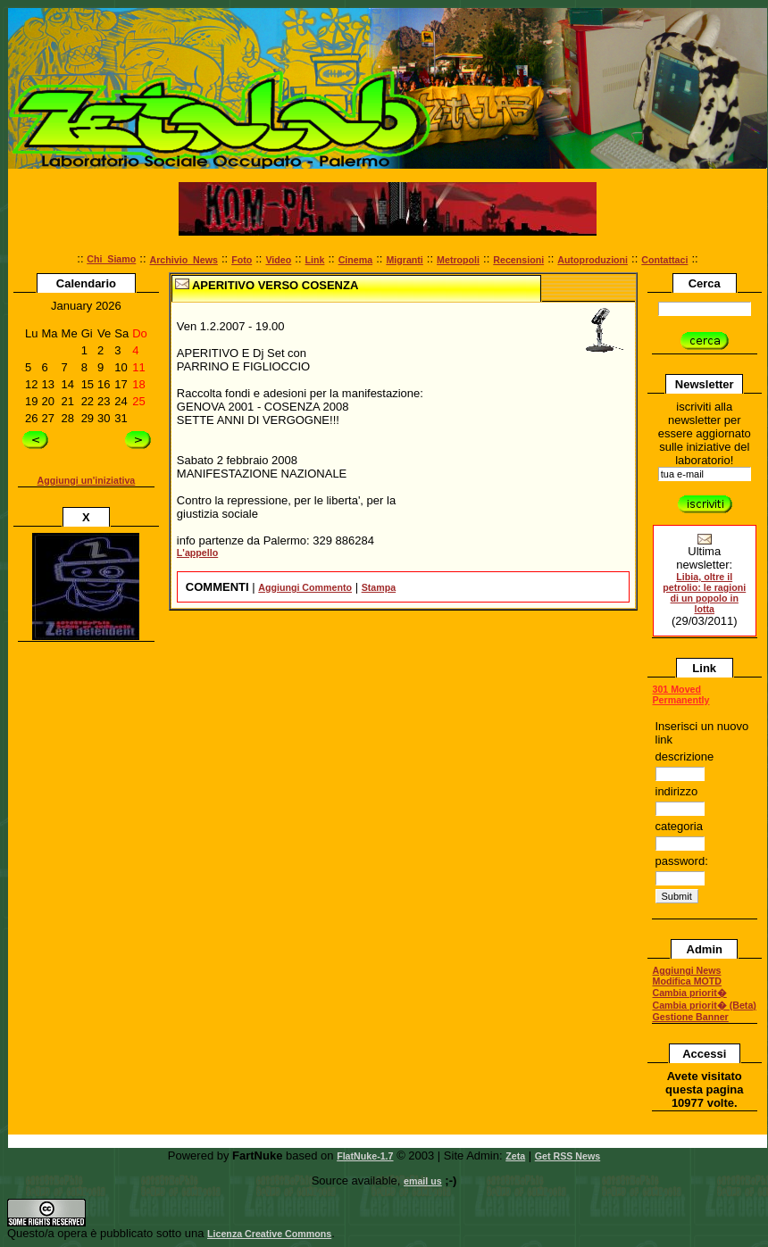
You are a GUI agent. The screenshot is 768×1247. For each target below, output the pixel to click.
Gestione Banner (691, 1016)
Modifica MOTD (687, 981)
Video (278, 259)
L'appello (197, 552)
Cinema (355, 259)
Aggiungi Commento (305, 587)
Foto (241, 259)
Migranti (404, 259)
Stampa (379, 587)
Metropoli (458, 259)
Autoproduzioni (592, 259)
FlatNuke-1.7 (365, 1156)
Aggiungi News (687, 970)
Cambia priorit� (690, 992)
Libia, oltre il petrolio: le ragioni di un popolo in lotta (704, 592)
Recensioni (518, 259)
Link (315, 259)
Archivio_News (184, 259)
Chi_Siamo (111, 259)
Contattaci (664, 259)
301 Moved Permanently (681, 694)
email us (423, 1181)
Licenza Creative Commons (269, 1233)
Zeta (515, 1156)
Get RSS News (567, 1156)
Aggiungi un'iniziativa (87, 480)
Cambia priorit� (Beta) (704, 1005)
